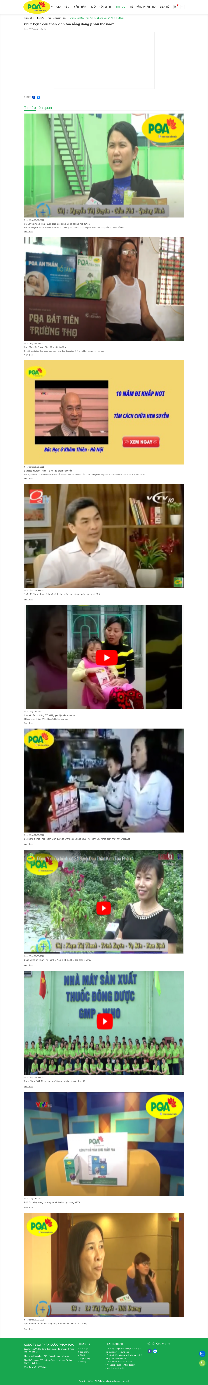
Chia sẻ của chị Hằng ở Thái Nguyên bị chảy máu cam (50, 715)
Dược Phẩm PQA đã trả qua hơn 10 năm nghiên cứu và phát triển (55, 1081)
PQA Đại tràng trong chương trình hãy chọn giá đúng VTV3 (52, 1202)
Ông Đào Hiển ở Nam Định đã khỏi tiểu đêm (45, 347)
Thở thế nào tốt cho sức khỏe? (119, 1362)
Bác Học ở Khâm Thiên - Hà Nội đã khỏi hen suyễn (48, 470)
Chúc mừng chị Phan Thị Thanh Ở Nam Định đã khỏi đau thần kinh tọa (58, 960)
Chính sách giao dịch (116, 1368)
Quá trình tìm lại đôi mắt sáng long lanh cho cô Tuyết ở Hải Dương (55, 1323)
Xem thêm (28, 231)
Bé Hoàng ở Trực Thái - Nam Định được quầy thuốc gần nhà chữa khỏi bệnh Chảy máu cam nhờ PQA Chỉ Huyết (77, 839)
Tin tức (83, 1355)
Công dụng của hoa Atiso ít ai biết (121, 1365)
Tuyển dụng (85, 1358)
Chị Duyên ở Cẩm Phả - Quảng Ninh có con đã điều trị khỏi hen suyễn (57, 224)
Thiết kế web (101, 1381)
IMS (109, 1381)
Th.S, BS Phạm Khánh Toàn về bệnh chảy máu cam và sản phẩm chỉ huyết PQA (62, 594)
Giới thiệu (84, 1349)
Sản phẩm (84, 1352)
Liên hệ (83, 1362)
